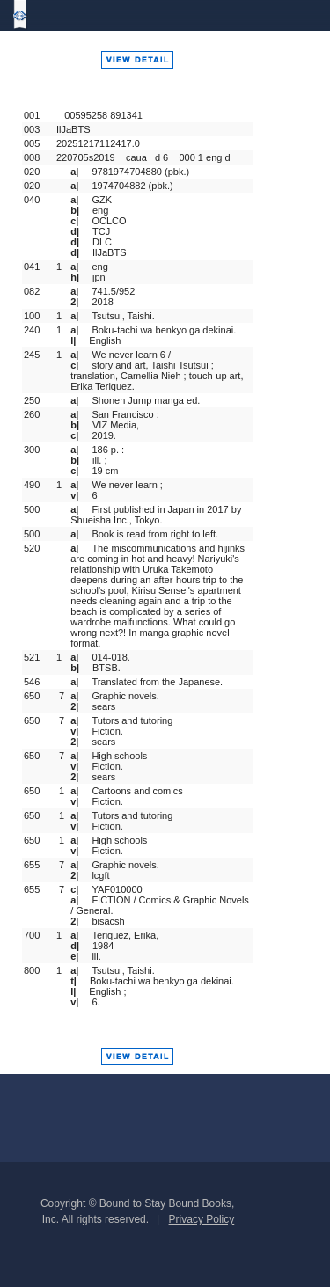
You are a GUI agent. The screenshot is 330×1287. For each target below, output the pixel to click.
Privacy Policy (202, 1219)
